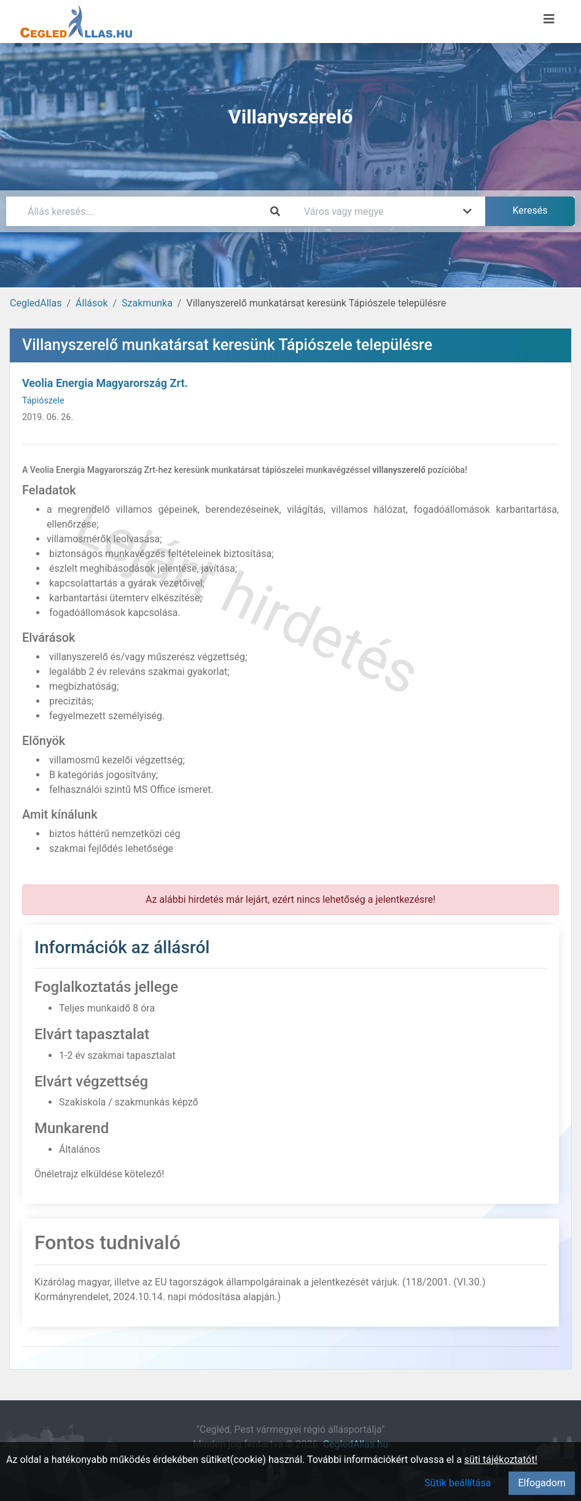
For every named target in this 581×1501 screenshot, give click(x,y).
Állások (91, 303)
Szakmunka (147, 303)
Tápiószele (43, 401)
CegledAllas (35, 303)
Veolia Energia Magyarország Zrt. (105, 382)
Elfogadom (542, 1483)
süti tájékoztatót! (500, 1459)
